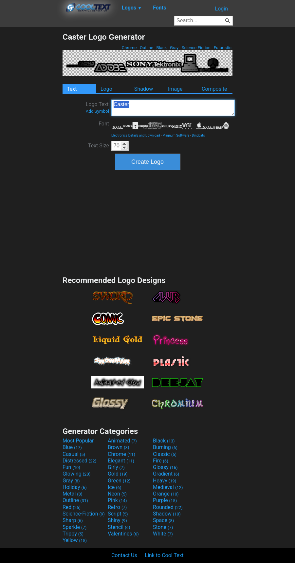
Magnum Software (175, 135)
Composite (214, 89)
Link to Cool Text (164, 555)
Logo (106, 89)
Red (72, 507)
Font (104, 124)
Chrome (129, 47)
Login (221, 9)
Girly (116, 467)
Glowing (76, 474)
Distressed (79, 461)
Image (175, 89)
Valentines (123, 534)
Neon (117, 494)
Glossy (165, 467)
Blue (72, 447)
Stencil (119, 527)
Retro (117, 507)
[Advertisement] (31, 130)
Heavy (164, 481)
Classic (164, 454)
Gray (174, 47)
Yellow (75, 540)
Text (72, 89)
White (163, 534)
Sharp (73, 520)
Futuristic (222, 47)
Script (118, 514)
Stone (163, 527)
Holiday (75, 487)
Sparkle (74, 527)
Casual (74, 454)
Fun (71, 467)
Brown (118, 447)
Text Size (98, 145)
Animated (122, 441)
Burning (165, 447)
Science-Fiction (196, 47)
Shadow (143, 89)
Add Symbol (97, 111)
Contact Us (124, 555)
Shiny (117, 520)
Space (163, 520)
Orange (166, 494)
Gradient (166, 474)
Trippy (73, 534)
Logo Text (97, 107)
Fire (160, 461)
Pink (117, 500)
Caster (173, 108)
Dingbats (198, 135)
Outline (146, 47)
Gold (118, 474)
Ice (114, 487)
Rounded (168, 507)
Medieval (168, 487)
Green (119, 481)
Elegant (121, 461)
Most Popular (78, 441)
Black (161, 47)
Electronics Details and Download (135, 135)
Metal (73, 494)
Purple (165, 500)
